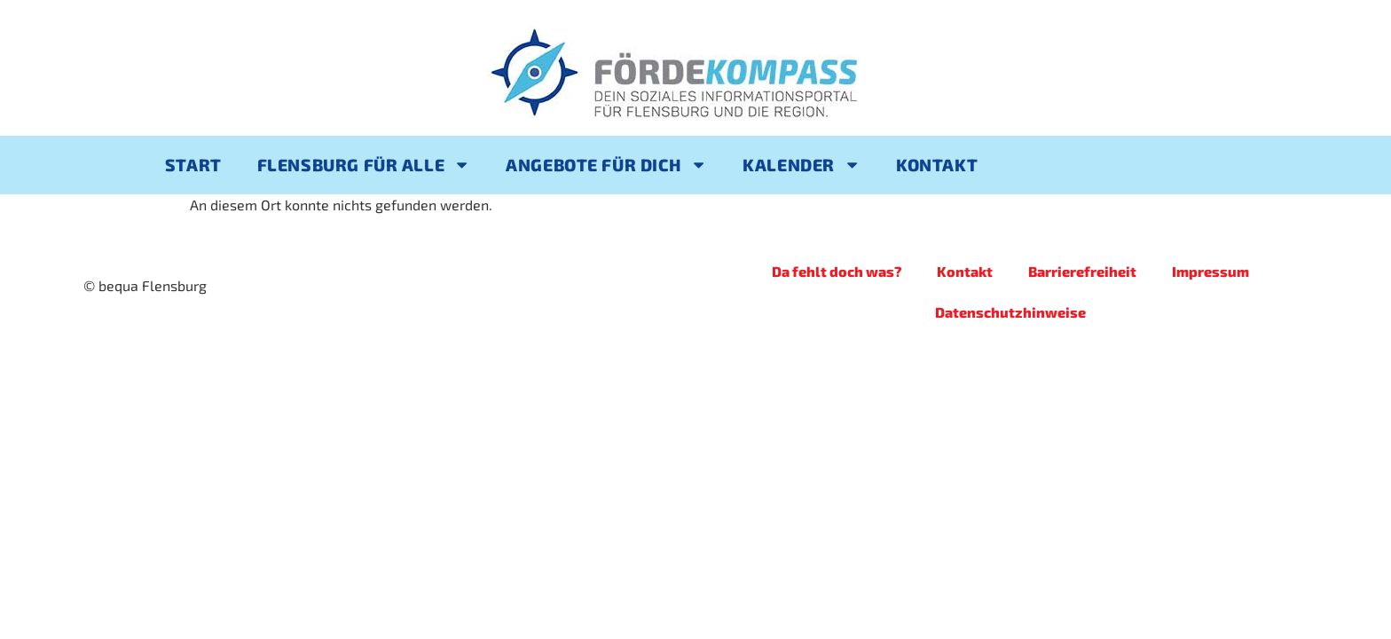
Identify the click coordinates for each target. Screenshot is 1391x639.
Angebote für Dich (606, 164)
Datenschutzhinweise (1010, 312)
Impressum (1210, 271)
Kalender (802, 164)
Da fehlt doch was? (836, 271)
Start (193, 164)
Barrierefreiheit (1082, 271)
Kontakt (937, 164)
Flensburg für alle (364, 164)
